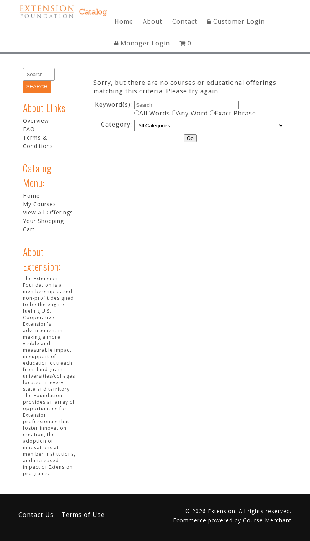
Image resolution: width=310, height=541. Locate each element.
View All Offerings (48, 212)
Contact (184, 21)
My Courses (39, 204)
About (152, 21)
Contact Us (36, 514)
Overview (36, 120)
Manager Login (142, 43)
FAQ (29, 129)
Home (123, 21)
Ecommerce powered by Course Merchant (232, 520)
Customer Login (236, 21)
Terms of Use (83, 514)
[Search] (39, 74)
